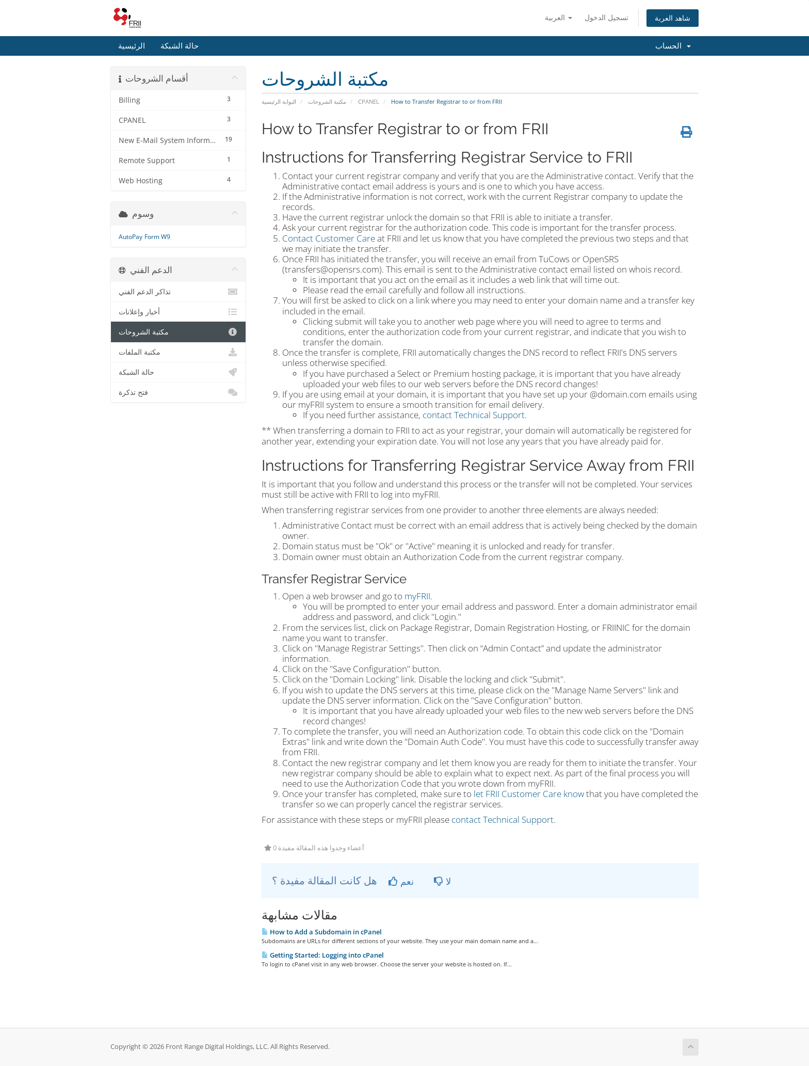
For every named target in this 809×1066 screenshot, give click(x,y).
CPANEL (368, 101)
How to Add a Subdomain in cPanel (322, 931)
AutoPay (130, 236)
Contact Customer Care (328, 238)
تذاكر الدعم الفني (178, 291)
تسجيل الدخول (606, 17)
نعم (401, 881)
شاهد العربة (672, 18)
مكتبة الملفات (178, 352)
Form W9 (157, 236)
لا (442, 881)
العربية (558, 17)
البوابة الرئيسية (279, 101)
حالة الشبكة (179, 46)
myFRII (417, 596)
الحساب (673, 46)
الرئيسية (131, 46)
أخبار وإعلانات (178, 312)
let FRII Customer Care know (529, 794)
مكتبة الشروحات (327, 101)
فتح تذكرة (178, 392)
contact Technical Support (474, 415)
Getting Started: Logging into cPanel (323, 955)
